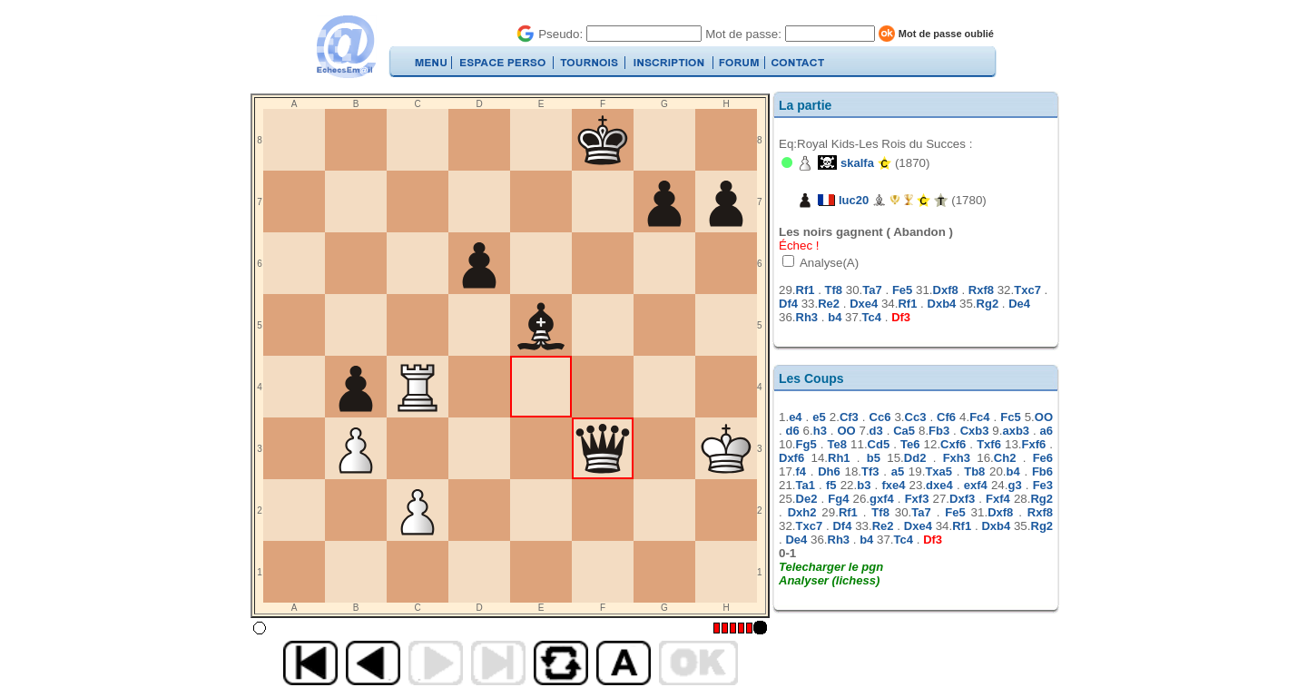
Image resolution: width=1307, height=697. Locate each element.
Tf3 (870, 471)
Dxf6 (791, 458)
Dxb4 (942, 303)
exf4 (976, 485)
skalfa (857, 163)
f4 (801, 471)
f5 (831, 485)
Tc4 (871, 317)
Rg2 (988, 303)
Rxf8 (981, 290)
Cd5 (879, 444)
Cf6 (946, 417)
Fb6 (1042, 471)
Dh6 (829, 471)
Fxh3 (956, 458)
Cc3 (916, 417)
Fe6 (1043, 458)
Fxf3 (917, 499)
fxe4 (893, 485)
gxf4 (882, 499)
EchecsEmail (345, 46)
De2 (807, 499)
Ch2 (1005, 458)
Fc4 (979, 417)
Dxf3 (962, 499)
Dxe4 (864, 303)
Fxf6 (1034, 444)
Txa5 (938, 471)
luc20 (854, 200)
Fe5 (902, 290)
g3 (1014, 485)
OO (1044, 417)
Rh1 (839, 458)
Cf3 (849, 417)
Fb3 (939, 430)
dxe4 (939, 485)
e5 (818, 417)
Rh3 (807, 317)
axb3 (1015, 430)
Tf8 (834, 290)
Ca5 (904, 430)
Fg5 (806, 444)
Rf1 (805, 290)
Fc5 (1010, 417)
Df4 (788, 303)
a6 (1046, 430)
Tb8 (974, 471)
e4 (795, 417)
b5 (873, 458)
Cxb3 (974, 430)
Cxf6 (953, 444)
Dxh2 (802, 512)
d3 (876, 430)
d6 (793, 430)
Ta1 (805, 485)
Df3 (900, 317)
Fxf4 (998, 499)
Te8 (837, 444)
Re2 (829, 303)
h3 (820, 430)
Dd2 (915, 458)
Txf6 (989, 444)
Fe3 (1043, 485)
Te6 (909, 444)
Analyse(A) (828, 263)
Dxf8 (945, 290)
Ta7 (871, 290)
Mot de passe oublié (946, 33)
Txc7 (1027, 290)
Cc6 (880, 417)
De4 (1019, 303)
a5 (897, 471)
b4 (834, 317)
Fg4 (838, 499)
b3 (863, 485)
